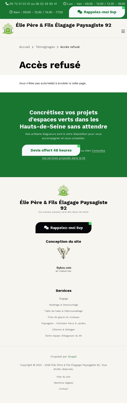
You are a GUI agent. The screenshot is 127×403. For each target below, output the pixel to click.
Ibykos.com (63, 268)
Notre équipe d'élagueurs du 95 (63, 335)
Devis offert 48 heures (51, 150)
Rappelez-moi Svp (97, 12)
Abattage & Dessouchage (63, 304)
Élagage (63, 298)
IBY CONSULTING (63, 271)
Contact (63, 388)
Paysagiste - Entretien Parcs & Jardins (63, 323)
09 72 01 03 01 (19, 3)
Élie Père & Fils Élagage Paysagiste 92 (63, 25)
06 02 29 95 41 (46, 3)
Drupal (72, 356)
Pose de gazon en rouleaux (63, 317)
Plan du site (63, 376)
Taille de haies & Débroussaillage (63, 311)
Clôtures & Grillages (63, 329)
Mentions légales (63, 382)
